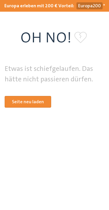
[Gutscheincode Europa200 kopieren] (89, 5)
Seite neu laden (28, 102)
